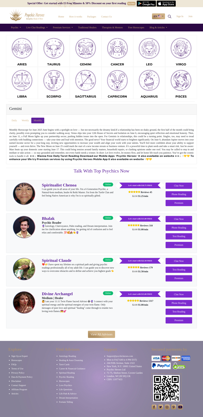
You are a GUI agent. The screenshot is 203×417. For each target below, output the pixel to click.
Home (61, 16)
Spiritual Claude (56, 260)
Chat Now (179, 185)
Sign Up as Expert (19, 356)
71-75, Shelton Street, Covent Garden (125, 373)
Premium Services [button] (62, 27)
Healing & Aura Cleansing (71, 360)
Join (190, 16)
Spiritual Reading (67, 373)
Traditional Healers (87, 27)
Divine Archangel (57, 293)
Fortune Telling (66, 402)
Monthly (38, 120)
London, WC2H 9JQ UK (119, 376)
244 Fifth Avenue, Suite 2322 (121, 363)
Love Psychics (65, 385)
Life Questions (65, 389)
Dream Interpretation (68, 398)
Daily (14, 120)
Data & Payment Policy (21, 377)
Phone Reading (179, 194)
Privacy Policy (17, 373)
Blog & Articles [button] (157, 27)
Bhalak (48, 218)
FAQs (14, 364)
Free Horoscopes (136, 27)
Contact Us (106, 16)
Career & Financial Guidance (72, 368)
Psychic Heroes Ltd (116, 369)
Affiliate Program (19, 389)
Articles (14, 393)
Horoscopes (16, 360)
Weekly (25, 120)
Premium (179, 203)
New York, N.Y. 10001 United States (124, 366)
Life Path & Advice (67, 393)
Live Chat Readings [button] (36, 27)
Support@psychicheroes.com (120, 356)
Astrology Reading (67, 356)
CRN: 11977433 (114, 379)
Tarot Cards (64, 364)
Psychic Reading (66, 377)
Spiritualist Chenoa (59, 185)
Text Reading (178, 236)
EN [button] (157, 16)
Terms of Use (17, 368)
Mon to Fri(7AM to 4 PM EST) (122, 359)
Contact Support (18, 385)
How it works (75, 16)
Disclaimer (16, 381)
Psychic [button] (15, 27)
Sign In (179, 16)
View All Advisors (101, 334)
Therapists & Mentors (112, 27)
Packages (91, 16)
